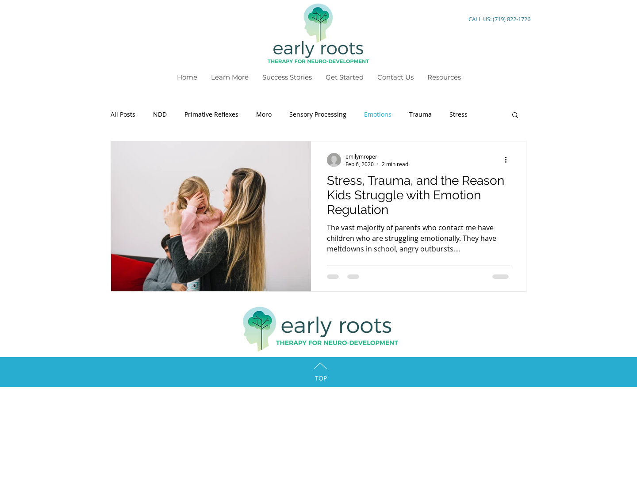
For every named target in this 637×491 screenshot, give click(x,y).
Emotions (377, 114)
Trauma (420, 114)
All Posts (123, 114)
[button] (515, 115)
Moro (264, 114)
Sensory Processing (317, 114)
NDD (160, 114)
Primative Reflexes (211, 114)
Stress (458, 114)
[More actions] (508, 160)
